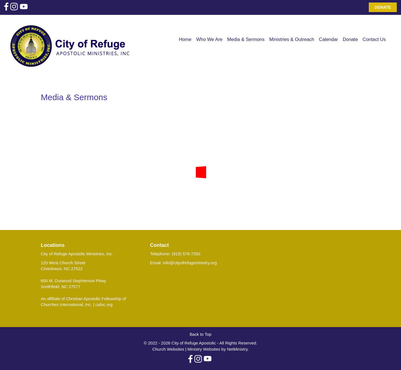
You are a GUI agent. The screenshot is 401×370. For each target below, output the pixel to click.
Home (185, 39)
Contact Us (374, 39)
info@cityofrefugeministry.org (190, 262)
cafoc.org (103, 304)
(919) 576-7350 (186, 253)
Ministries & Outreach (291, 39)
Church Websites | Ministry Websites (186, 349)
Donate (383, 7)
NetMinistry (237, 349)
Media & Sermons (246, 39)
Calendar (328, 39)
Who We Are (209, 39)
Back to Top (201, 334)
